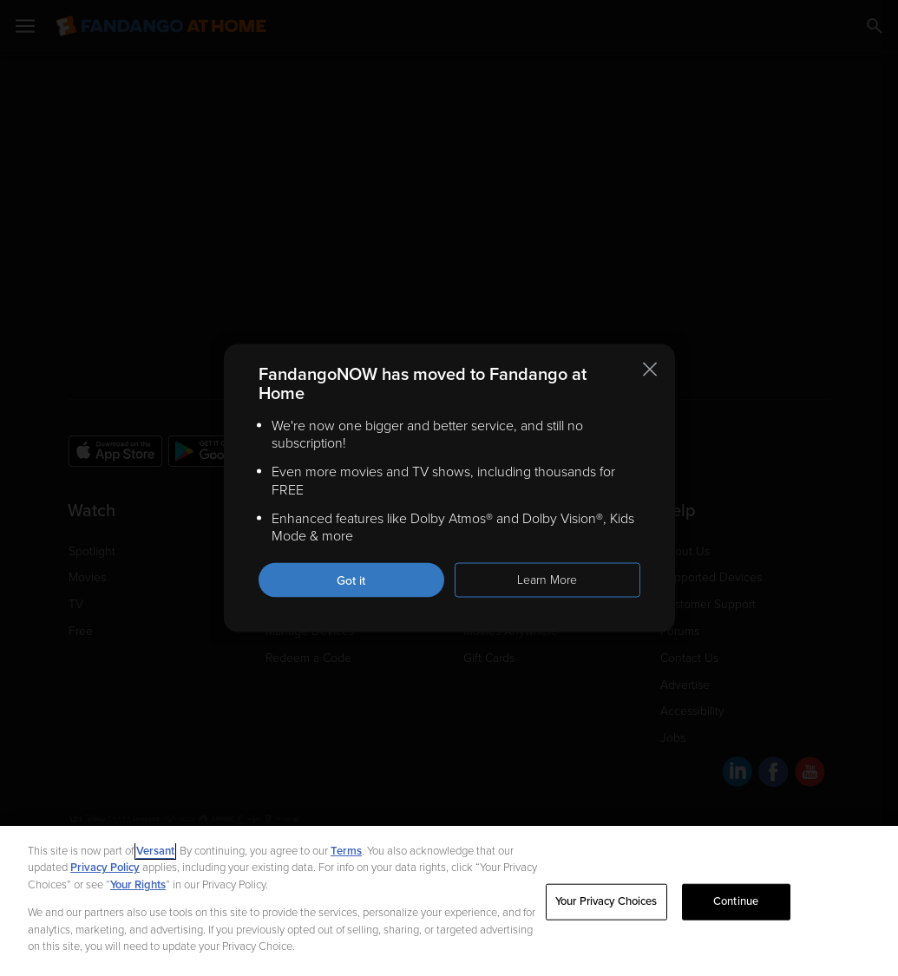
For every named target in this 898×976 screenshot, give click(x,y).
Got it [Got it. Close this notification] (351, 580)
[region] (449, 901)
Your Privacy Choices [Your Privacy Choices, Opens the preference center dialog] (606, 901)
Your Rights (138, 885)
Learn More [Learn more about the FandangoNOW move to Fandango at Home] (547, 580)
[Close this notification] (650, 369)
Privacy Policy (105, 867)
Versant (155, 851)
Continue (735, 901)
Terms (346, 851)
